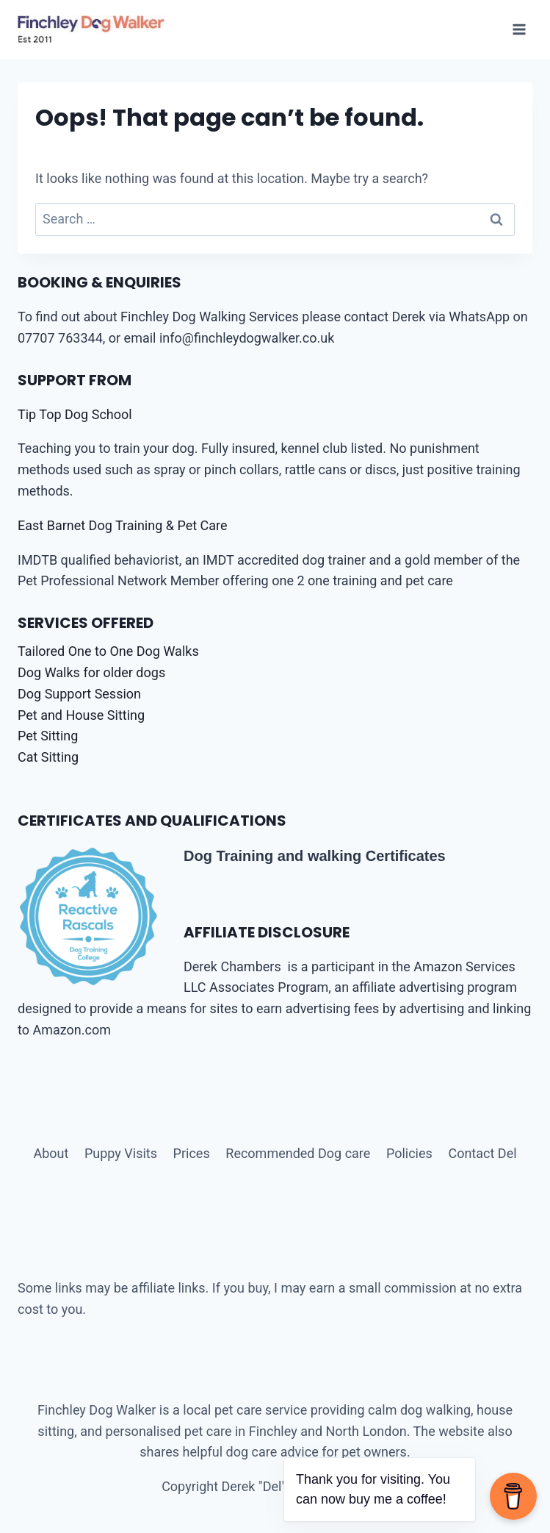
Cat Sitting (48, 757)
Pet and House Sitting (81, 715)
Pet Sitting (48, 735)
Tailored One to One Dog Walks (108, 651)
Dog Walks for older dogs (91, 672)
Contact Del (482, 1153)
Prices (191, 1153)
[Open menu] (518, 29)
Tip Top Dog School (75, 414)
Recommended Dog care (297, 1153)
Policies (409, 1153)
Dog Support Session (79, 693)
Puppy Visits (120, 1153)
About (50, 1153)
